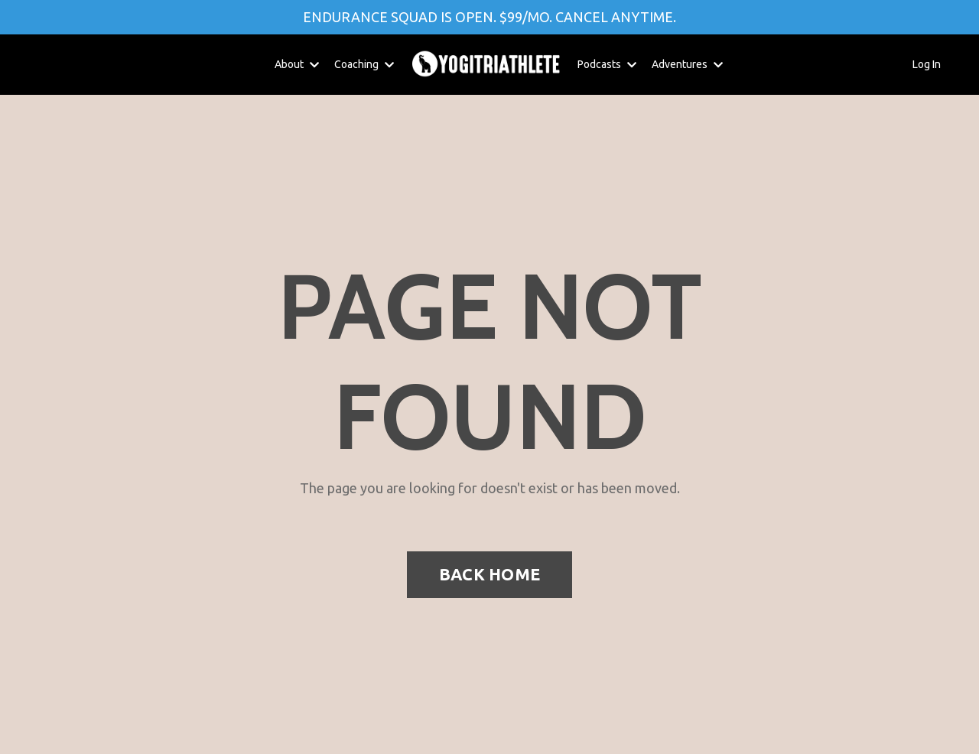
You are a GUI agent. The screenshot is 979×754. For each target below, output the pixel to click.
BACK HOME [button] (489, 574)
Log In (926, 64)
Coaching (364, 64)
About (297, 64)
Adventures (687, 64)
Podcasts (606, 64)
